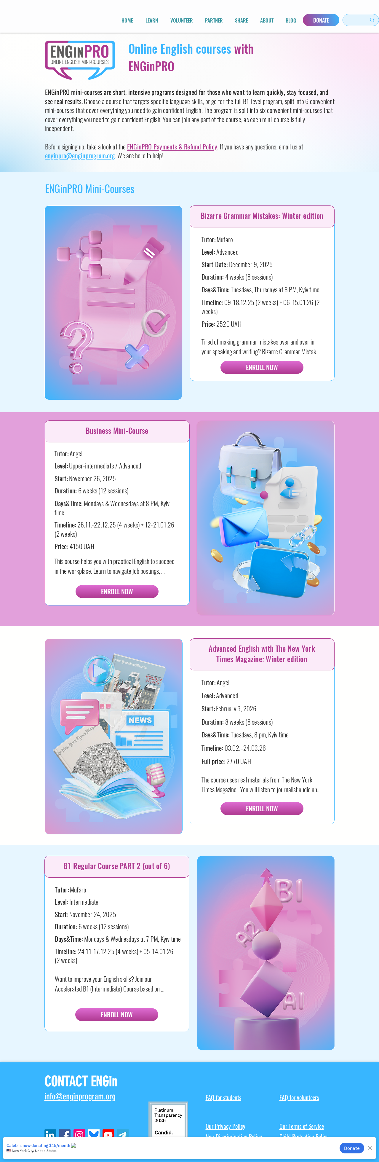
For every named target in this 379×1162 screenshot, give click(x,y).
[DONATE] (321, 20)
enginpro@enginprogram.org (80, 155)
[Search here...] (352, 20)
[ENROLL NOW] (261, 367)
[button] (151, 20)
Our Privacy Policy (225, 1126)
